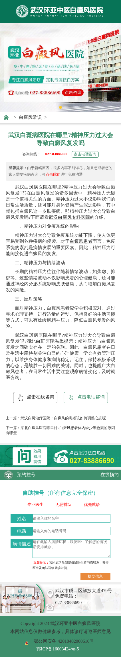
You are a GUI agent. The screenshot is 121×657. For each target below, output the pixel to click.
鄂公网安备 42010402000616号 (64, 641)
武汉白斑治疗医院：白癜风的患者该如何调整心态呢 (63, 418)
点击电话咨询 (85, 154)
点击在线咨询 (35, 397)
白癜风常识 (30, 117)
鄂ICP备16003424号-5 (57, 648)
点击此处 (53, 174)
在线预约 (109, 474)
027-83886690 (56, 154)
